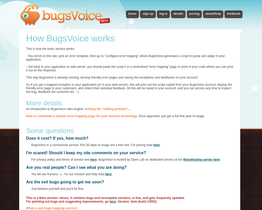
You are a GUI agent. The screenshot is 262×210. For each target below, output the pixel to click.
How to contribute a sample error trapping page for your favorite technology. (82, 116)
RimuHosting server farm (201, 159)
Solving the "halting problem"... (107, 109)
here (156, 145)
